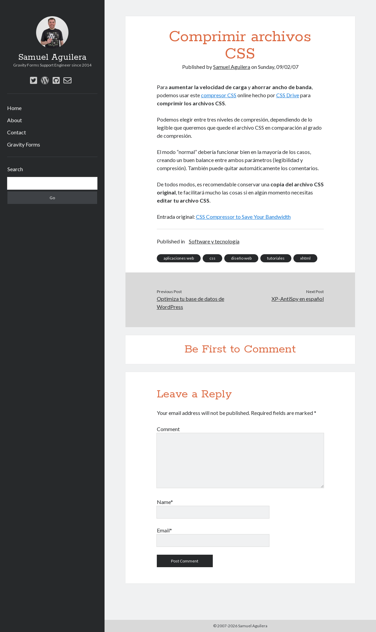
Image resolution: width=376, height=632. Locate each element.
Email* (164, 530)
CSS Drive (287, 95)
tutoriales (276, 258)
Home (14, 108)
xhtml (305, 258)
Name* (165, 502)
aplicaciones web (179, 258)
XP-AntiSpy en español (297, 298)
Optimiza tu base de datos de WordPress (190, 302)
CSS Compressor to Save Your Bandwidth (243, 216)
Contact (16, 132)
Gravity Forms (23, 144)
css (212, 258)
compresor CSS (218, 95)
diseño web (241, 258)
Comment (168, 429)
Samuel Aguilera (52, 57)
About (14, 120)
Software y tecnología (214, 241)
